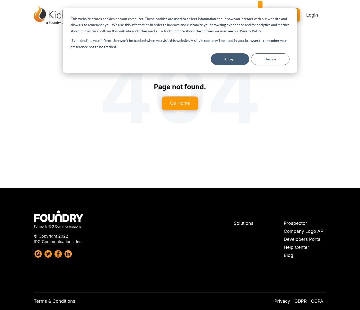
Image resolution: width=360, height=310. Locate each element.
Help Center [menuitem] (296, 247)
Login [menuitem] (312, 11)
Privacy (282, 301)
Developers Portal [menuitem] (303, 239)
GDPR (300, 301)
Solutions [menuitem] (244, 223)
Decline (270, 59)
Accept (230, 59)
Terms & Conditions (54, 301)
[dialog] (180, 40)
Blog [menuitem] (288, 255)
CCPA (317, 301)
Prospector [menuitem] (295, 223)
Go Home (180, 103)
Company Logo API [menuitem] (304, 231)
